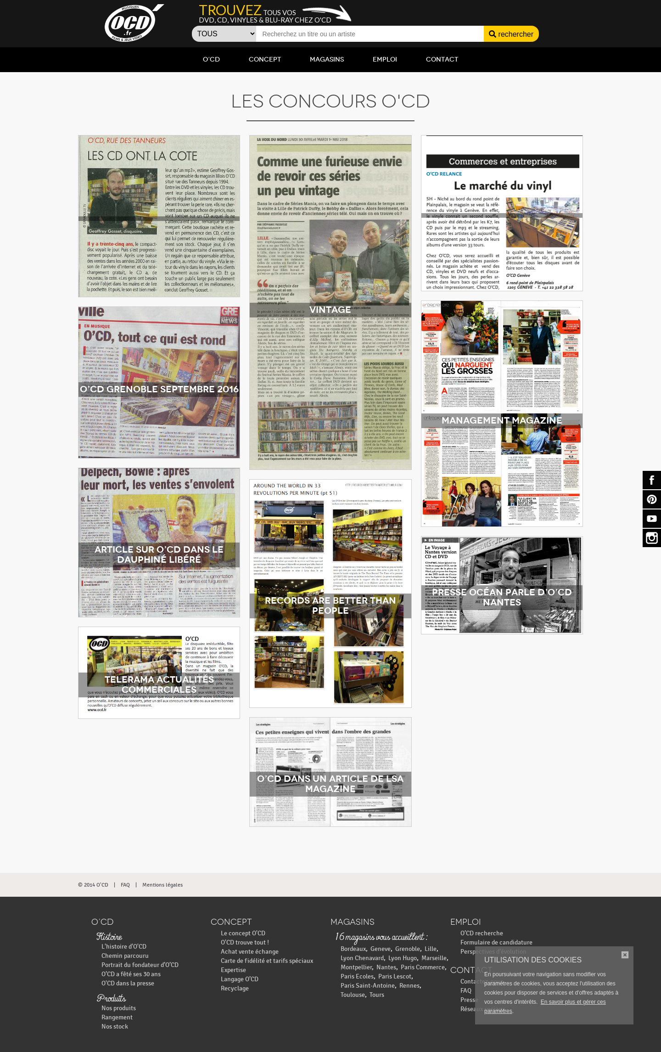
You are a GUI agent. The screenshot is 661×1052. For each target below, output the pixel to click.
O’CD (211, 59)
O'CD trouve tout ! (245, 942)
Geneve (380, 949)
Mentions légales (162, 885)
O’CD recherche (481, 933)
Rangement (117, 1017)
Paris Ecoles (357, 976)
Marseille (434, 958)
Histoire (109, 937)
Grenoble (407, 949)
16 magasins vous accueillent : (381, 937)
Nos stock (114, 1026)
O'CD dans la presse (127, 983)
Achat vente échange (250, 952)
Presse (469, 1000)
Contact (442, 59)
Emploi (385, 59)
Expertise (233, 970)
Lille (431, 949)
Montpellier (356, 967)
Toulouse (353, 995)
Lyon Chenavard (362, 958)
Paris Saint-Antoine (368, 986)
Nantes (386, 967)
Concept (265, 59)
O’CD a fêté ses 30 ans (131, 974)
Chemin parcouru (125, 956)
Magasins (327, 59)
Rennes (409, 986)
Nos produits (118, 1008)
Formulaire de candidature (496, 942)
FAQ (125, 885)
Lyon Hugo (402, 958)
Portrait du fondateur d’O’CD (140, 965)
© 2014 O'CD (93, 885)
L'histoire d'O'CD (123, 946)
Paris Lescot (394, 976)
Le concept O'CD (243, 933)
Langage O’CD (239, 979)
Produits (111, 999)
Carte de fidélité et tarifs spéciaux (267, 961)
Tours (377, 995)
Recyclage (235, 988)
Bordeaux (353, 949)
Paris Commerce (423, 967)
